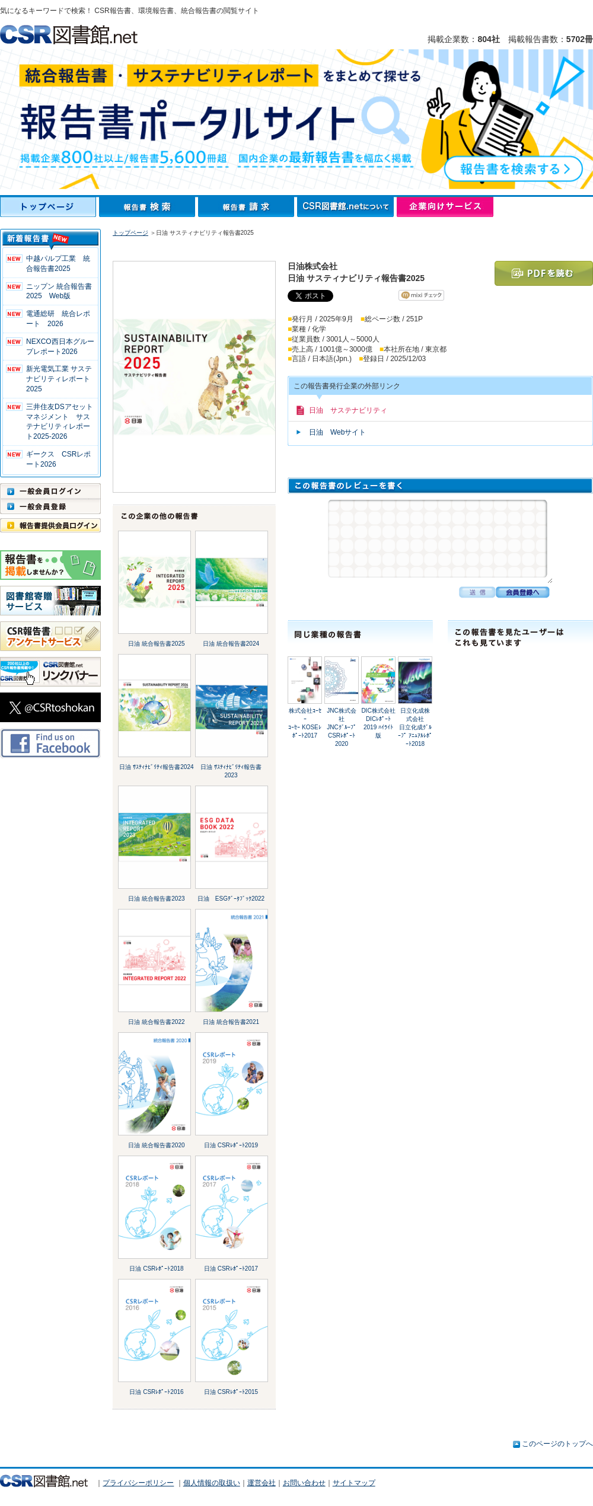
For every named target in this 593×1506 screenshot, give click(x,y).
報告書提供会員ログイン (50, 525)
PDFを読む (544, 273)
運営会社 (261, 1483)
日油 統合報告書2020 (156, 1145)
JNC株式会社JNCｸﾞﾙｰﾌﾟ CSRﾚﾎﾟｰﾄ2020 (341, 727)
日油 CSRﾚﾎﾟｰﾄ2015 (231, 1392)
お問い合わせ (304, 1483)
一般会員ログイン (50, 491)
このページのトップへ (557, 1444)
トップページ (49, 207)
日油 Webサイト (337, 432)
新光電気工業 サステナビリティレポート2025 (59, 379)
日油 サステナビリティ (348, 410)
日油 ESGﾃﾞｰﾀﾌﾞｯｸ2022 (230, 898)
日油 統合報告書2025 (156, 643)
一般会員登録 (50, 506)
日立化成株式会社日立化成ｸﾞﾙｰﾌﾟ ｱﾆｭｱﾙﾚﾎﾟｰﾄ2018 (415, 727)
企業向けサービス (445, 207)
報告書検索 (148, 207)
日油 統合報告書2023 (156, 898)
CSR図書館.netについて (347, 207)
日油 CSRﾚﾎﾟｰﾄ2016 (156, 1392)
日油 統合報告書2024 (231, 643)
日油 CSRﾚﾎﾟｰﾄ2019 (231, 1145)
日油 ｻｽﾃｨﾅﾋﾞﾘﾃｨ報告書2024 (156, 767)
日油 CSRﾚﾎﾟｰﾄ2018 (156, 1268)
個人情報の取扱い (211, 1483)
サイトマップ (354, 1483)
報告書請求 (247, 207)
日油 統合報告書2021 (231, 1022)
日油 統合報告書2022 (156, 1022)
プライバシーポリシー (138, 1483)
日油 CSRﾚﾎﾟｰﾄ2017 (231, 1268)
